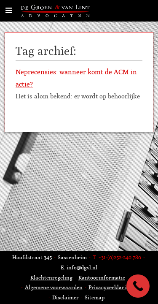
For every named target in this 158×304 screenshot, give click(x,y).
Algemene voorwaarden (54, 287)
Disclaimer (65, 297)
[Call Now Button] (138, 286)
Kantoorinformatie (101, 277)
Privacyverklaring (110, 287)
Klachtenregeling (51, 277)
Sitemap (94, 297)
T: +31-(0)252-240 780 (117, 257)
